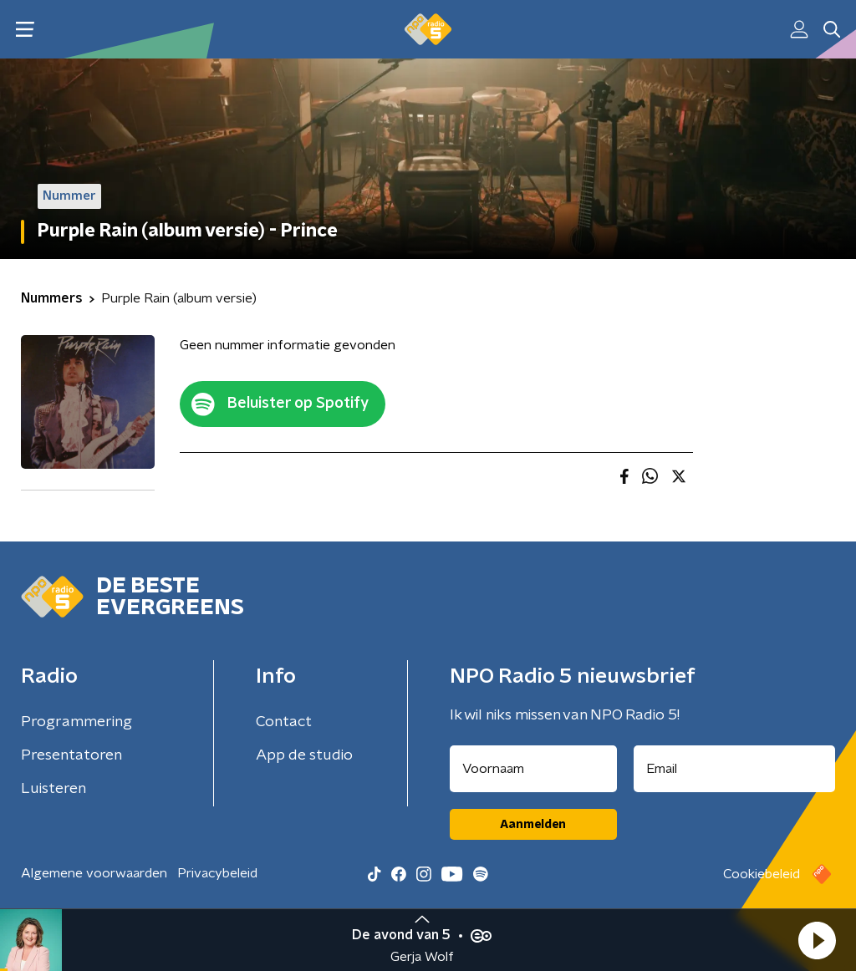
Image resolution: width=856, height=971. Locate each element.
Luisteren (53, 788)
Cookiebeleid (761, 874)
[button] (816, 940)
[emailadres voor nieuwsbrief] (735, 768)
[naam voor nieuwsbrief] (533, 768)
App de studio (304, 755)
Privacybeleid (217, 873)
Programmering (76, 722)
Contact (284, 722)
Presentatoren (71, 755)
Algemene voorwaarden (94, 873)
